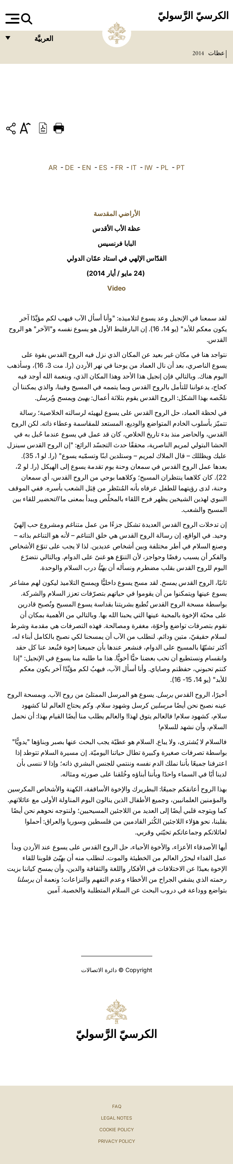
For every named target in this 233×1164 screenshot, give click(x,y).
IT (134, 167)
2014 (198, 53)
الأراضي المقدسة (117, 213)
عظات (216, 53)
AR (52, 167)
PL (164, 167)
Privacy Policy (116, 1141)
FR (119, 167)
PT (180, 167)
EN (86, 167)
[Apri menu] (11, 19)
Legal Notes (116, 1118)
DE (69, 167)
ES (103, 167)
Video (116, 288)
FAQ (116, 1106)
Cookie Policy (116, 1129)
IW (148, 167)
